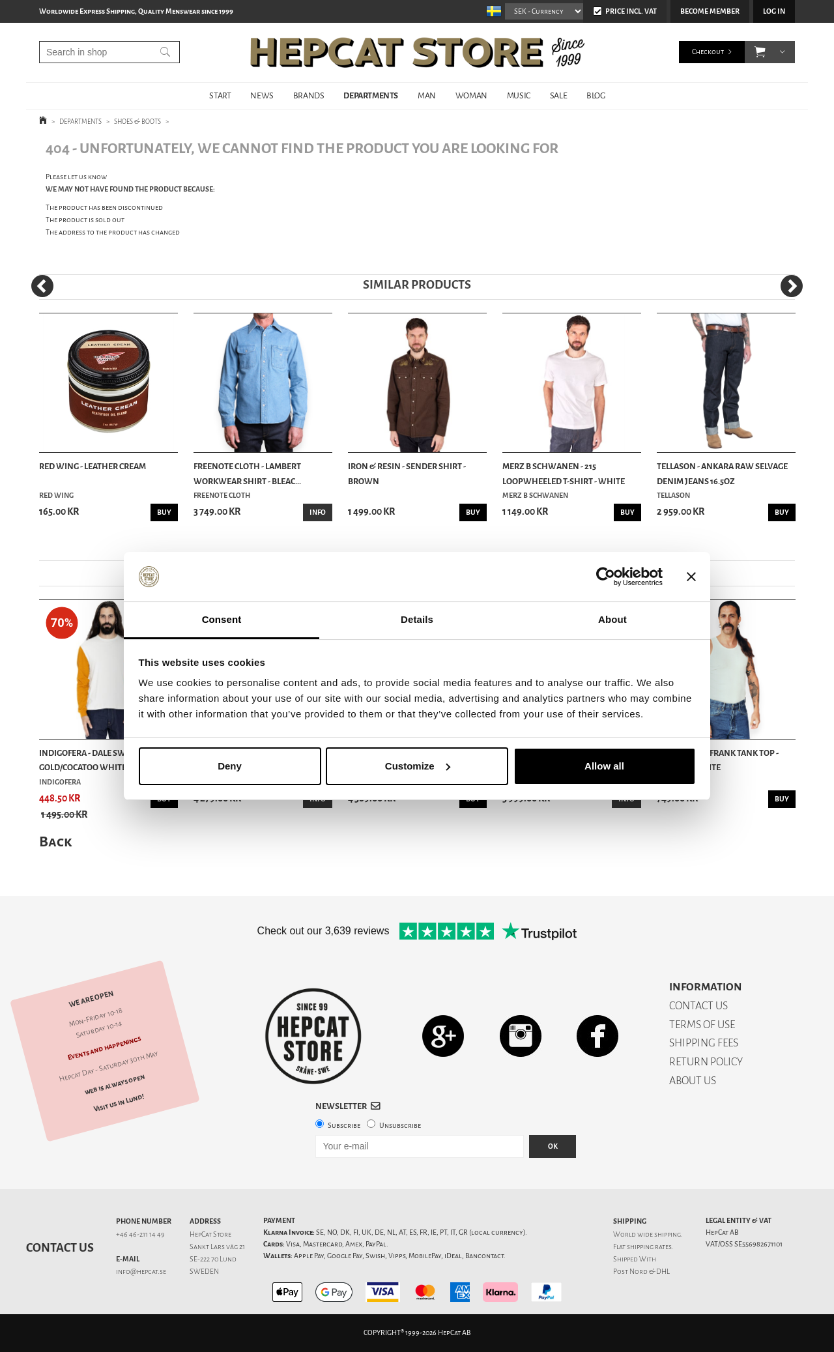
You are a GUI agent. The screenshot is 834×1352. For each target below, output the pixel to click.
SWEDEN (204, 1271)
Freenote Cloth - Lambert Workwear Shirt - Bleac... (247, 473)
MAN (427, 95)
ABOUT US (692, 1080)
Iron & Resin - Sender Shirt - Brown (407, 473)
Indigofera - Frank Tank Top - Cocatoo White (718, 760)
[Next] (792, 286)
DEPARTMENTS (370, 95)
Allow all (604, 765)
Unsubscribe (400, 1125)
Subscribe (344, 1125)
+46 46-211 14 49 (140, 1234)
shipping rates (649, 1247)
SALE (558, 95)
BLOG (595, 95)
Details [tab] (417, 619)
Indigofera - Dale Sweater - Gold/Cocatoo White (96, 760)
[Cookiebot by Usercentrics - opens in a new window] (606, 576)
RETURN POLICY (706, 1062)
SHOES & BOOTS (137, 121)
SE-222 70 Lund (213, 1259)
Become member (710, 11)
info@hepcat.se (141, 1271)
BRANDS (308, 95)
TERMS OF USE (702, 1024)
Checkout (708, 52)
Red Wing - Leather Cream (92, 466)
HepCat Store (210, 1234)
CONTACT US (698, 1006)
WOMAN (471, 95)
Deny (230, 765)
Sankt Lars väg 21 (217, 1247)
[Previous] (42, 286)
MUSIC (518, 95)
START (220, 95)
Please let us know (76, 177)
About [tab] (612, 619)
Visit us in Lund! (119, 1102)
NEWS (261, 95)
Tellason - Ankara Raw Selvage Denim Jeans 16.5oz (722, 473)
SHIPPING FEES (703, 1043)
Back (55, 841)
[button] (760, 52)
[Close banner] (691, 576)
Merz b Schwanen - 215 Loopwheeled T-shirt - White (563, 473)
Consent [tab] (222, 619)
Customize (417, 765)
